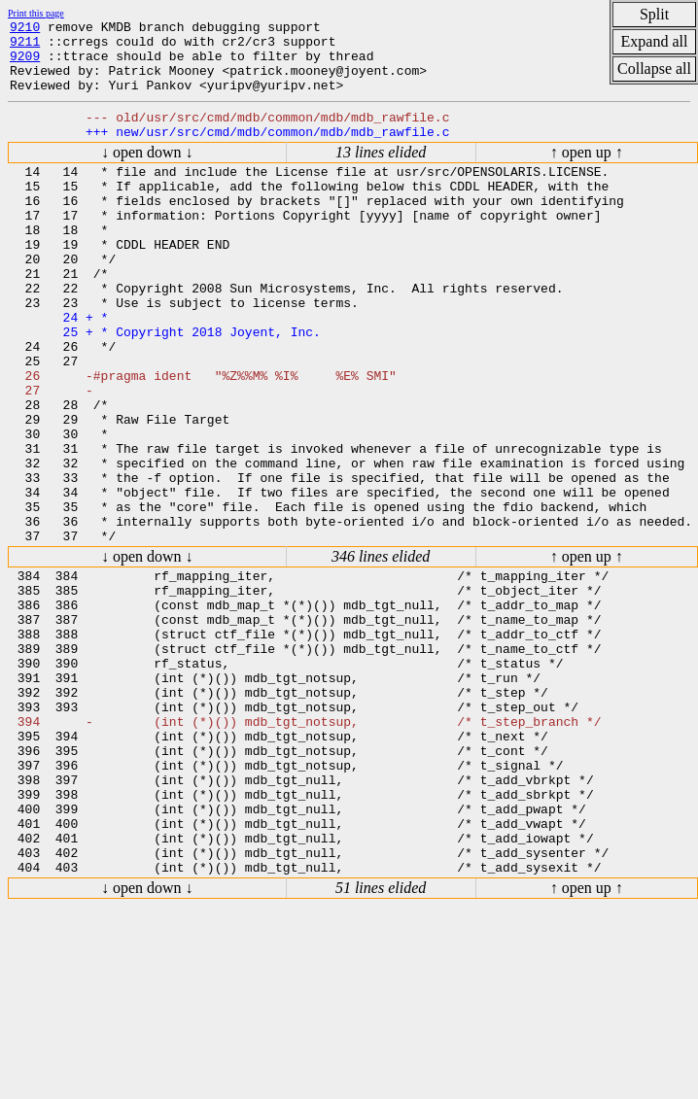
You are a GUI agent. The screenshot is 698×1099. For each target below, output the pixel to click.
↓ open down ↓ (147, 172)
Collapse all (654, 68)
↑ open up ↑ (586, 172)
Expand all (654, 41)
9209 (25, 64)
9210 (25, 29)
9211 (25, 46)
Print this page (36, 13)
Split (654, 14)
